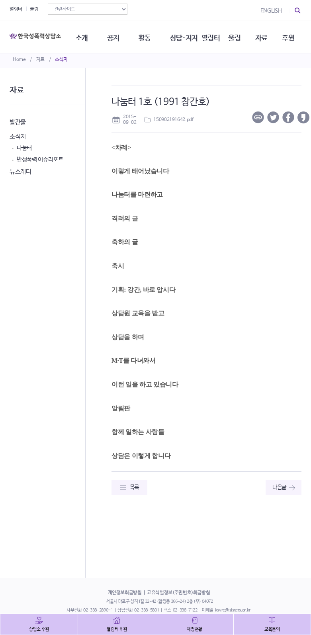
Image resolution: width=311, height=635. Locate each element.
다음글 (279, 487)
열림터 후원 (117, 629)
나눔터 (24, 148)
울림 (34, 9)
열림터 (16, 9)
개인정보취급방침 (125, 593)
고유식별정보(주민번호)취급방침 (178, 593)
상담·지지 (187, 36)
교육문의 (272, 629)
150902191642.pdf (173, 120)
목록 (134, 487)
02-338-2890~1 (98, 610)
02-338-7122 (185, 610)
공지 (115, 36)
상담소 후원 (39, 629)
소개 (83, 36)
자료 (40, 60)
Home (19, 60)
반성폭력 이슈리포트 (40, 159)
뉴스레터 (20, 172)
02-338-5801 (146, 610)
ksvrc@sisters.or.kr (232, 610)
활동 (147, 36)
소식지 (61, 60)
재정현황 (194, 629)
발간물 (18, 122)
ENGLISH (271, 11)
